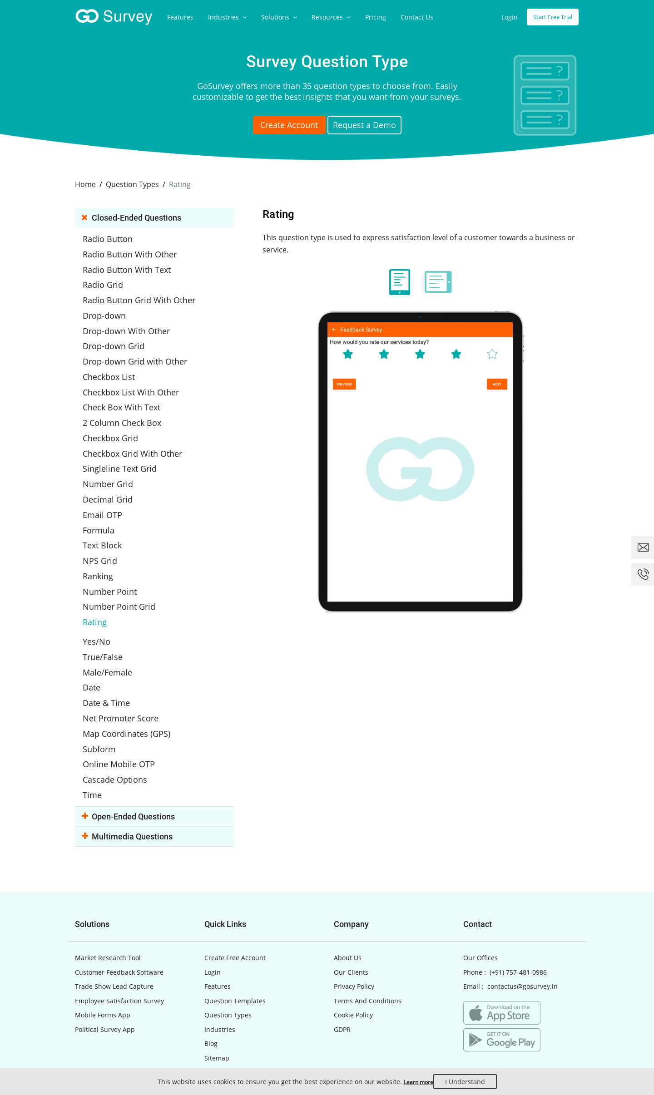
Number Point (118, 561)
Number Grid (117, 463)
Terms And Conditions (367, 949)
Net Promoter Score (129, 674)
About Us (348, 906)
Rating (105, 589)
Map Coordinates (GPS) (134, 688)
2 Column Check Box (129, 406)
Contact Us (417, 17)
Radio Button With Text (133, 266)
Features (180, 17)
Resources (331, 17)
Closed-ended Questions (133, 217)
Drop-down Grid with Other (141, 350)
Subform (109, 702)
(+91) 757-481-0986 (518, 920)
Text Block (111, 519)
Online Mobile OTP (126, 716)
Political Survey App (105, 977)
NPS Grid (109, 533)
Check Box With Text (129, 392)
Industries (227, 17)
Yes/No (106, 603)
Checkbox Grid (119, 420)
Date (102, 646)
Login (503, 17)
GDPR (342, 977)
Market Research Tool (108, 906)
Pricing (375, 17)
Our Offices (480, 906)
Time (102, 744)
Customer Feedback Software (119, 920)
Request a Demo (375, 126)
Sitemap (216, 1006)
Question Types (228, 963)
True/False (112, 617)
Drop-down (114, 308)
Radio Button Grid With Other (145, 294)
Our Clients (351, 920)
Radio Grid (112, 280)
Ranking (108, 547)
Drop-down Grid (122, 336)
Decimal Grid (116, 477)
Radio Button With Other (136, 251)
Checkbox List (117, 364)
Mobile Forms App (102, 963)
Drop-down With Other (133, 322)
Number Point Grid (127, 575)
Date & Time (115, 660)
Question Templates (235, 949)
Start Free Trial (549, 17)
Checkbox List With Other (137, 378)
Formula (108, 505)
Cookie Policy (353, 963)
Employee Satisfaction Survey (119, 949)
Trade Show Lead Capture (114, 935)
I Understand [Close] (471, 1081)
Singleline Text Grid (127, 449)
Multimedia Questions (129, 784)
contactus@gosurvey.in (522, 935)
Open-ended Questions (130, 764)
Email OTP (111, 491)
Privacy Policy (354, 935)
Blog (211, 992)
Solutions (279, 17)
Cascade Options (123, 730)
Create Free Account (235, 906)
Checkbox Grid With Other (139, 434)
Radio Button (116, 237)
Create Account (279, 126)
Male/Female (116, 631)
